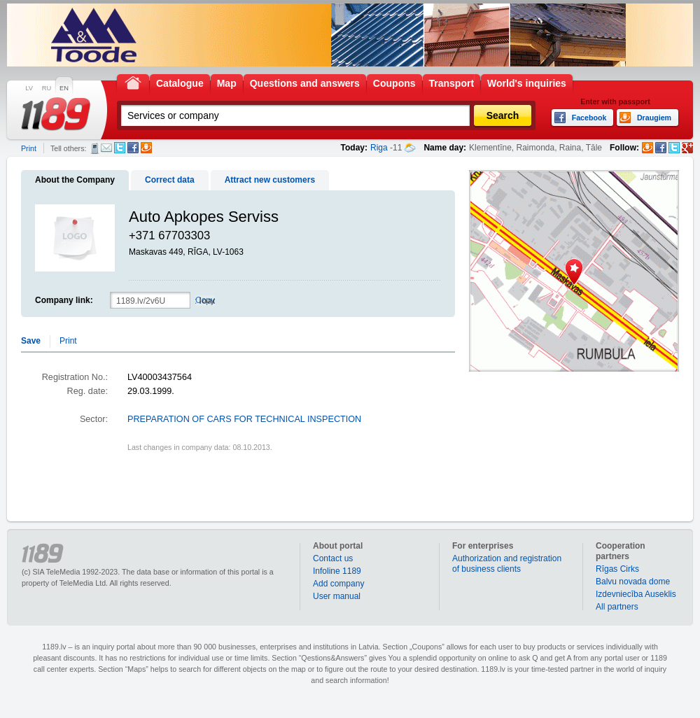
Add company (338, 584)
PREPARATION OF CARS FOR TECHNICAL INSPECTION (244, 419)
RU (46, 88)
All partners (617, 607)
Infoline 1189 (337, 571)
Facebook (133, 147)
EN (64, 88)
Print (28, 148)
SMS (94, 148)
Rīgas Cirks (617, 569)
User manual (336, 596)
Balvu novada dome (633, 581)
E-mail (106, 147)
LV (29, 88)
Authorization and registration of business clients (506, 564)
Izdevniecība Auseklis (636, 594)
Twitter (119, 147)
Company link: (64, 300)
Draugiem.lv (146, 147)
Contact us (333, 558)
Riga (379, 148)
